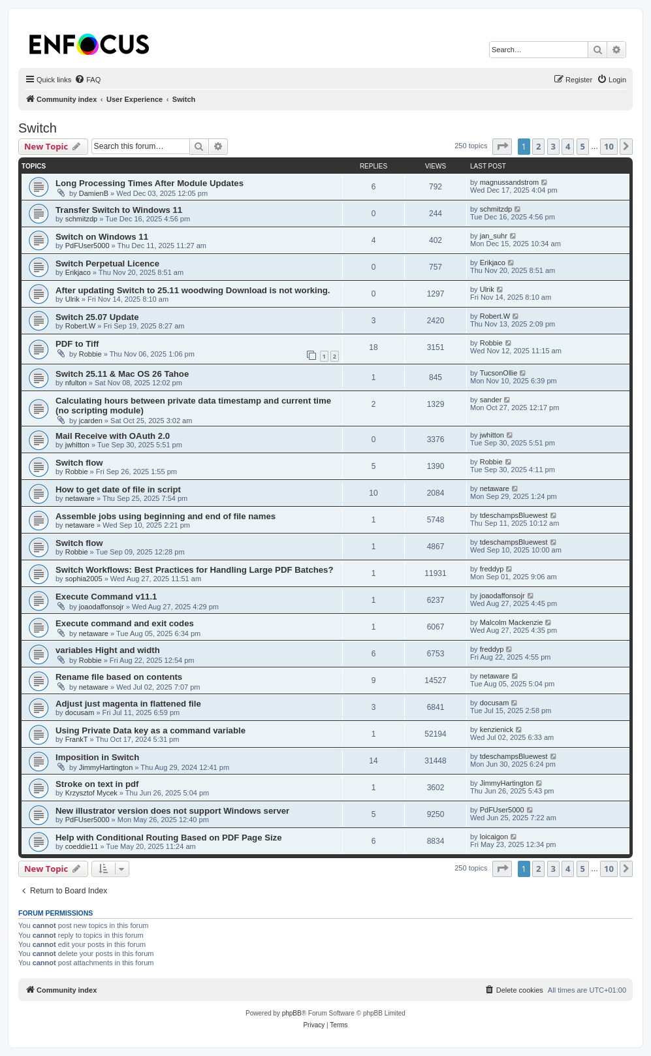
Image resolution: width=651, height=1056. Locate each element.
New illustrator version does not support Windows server (172, 811)
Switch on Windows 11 (102, 237)
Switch (37, 128)
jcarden (91, 420)
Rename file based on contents (119, 677)
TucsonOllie (499, 373)
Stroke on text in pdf (97, 784)
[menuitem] (87, 80)
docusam (80, 712)
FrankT (76, 739)
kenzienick (496, 729)
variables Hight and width (108, 650)
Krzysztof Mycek (91, 793)
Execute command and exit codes (125, 623)
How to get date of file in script (118, 489)
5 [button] (582, 146)
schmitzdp (81, 219)
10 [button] (609, 146)
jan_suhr (493, 236)
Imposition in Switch (97, 757)
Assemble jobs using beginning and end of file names (166, 516)
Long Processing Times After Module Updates (150, 183)
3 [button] (553, 146)
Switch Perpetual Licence (107, 263)
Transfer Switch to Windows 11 (119, 210)
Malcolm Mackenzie (511, 622)
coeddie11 (82, 846)
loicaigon (494, 836)
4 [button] (567, 146)
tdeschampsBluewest (514, 515)
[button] (502, 146)
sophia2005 (84, 579)
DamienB (93, 193)
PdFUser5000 (87, 245)
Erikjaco (78, 272)
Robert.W (80, 326)
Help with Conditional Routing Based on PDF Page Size (169, 837)
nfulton (76, 383)
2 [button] (538, 146)
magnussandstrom (509, 182)
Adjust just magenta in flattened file (128, 704)
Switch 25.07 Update (97, 317)
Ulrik (72, 299)
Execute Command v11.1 (106, 596)
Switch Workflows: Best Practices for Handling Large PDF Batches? (195, 570)
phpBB (292, 1013)
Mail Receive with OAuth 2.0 (113, 436)
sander (491, 400)
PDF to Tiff (77, 344)
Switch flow (79, 463)
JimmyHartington (106, 767)
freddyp (492, 569)
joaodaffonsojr (101, 607)
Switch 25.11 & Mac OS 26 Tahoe (122, 374)
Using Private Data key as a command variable (151, 730)
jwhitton (77, 445)
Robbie (90, 354)
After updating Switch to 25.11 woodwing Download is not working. (193, 290)
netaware (80, 498)
